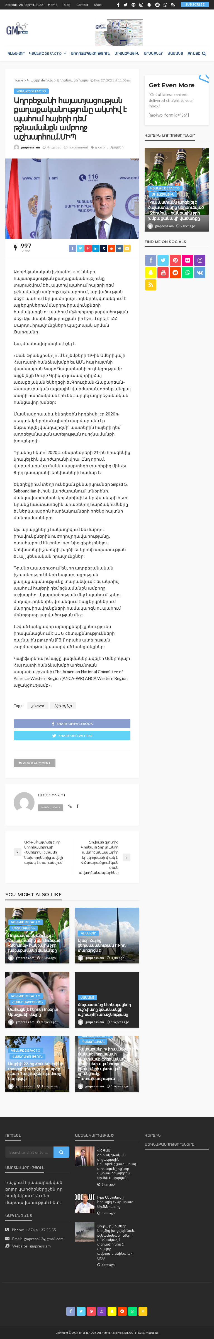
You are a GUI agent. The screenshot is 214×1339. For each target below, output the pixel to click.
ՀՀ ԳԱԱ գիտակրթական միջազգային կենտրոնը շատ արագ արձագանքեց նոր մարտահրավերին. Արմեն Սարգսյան (116, 1164)
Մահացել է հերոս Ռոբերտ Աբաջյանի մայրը (33, 1012)
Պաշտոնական (93, 1042)
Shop (97, 5)
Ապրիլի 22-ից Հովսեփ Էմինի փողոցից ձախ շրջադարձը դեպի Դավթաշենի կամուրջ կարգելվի (35, 1071)
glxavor (100, 147)
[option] (177, 190)
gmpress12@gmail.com (44, 1238)
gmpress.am (30, 147)
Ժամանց (175, 53)
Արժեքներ (153, 53)
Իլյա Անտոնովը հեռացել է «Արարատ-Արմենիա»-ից (115, 1202)
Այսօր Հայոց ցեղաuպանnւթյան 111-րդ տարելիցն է (101, 945)
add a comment (34, 763)
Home (52, 5)
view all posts (50, 807)
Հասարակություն (27, 1002)
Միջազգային (127, 53)
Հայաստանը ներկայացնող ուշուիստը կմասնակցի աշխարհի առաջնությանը (104, 1010)
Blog (67, 5)
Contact (82, 5)
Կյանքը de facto (45, 53)
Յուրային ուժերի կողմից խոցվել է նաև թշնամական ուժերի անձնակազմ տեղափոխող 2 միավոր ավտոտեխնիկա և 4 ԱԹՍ (116, 1242)
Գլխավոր (16, 53)
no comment (78, 147)
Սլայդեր (117, 147)
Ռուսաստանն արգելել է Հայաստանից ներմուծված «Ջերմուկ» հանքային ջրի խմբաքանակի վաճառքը (34, 943)
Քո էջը (194, 53)
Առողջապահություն (90, 53)
